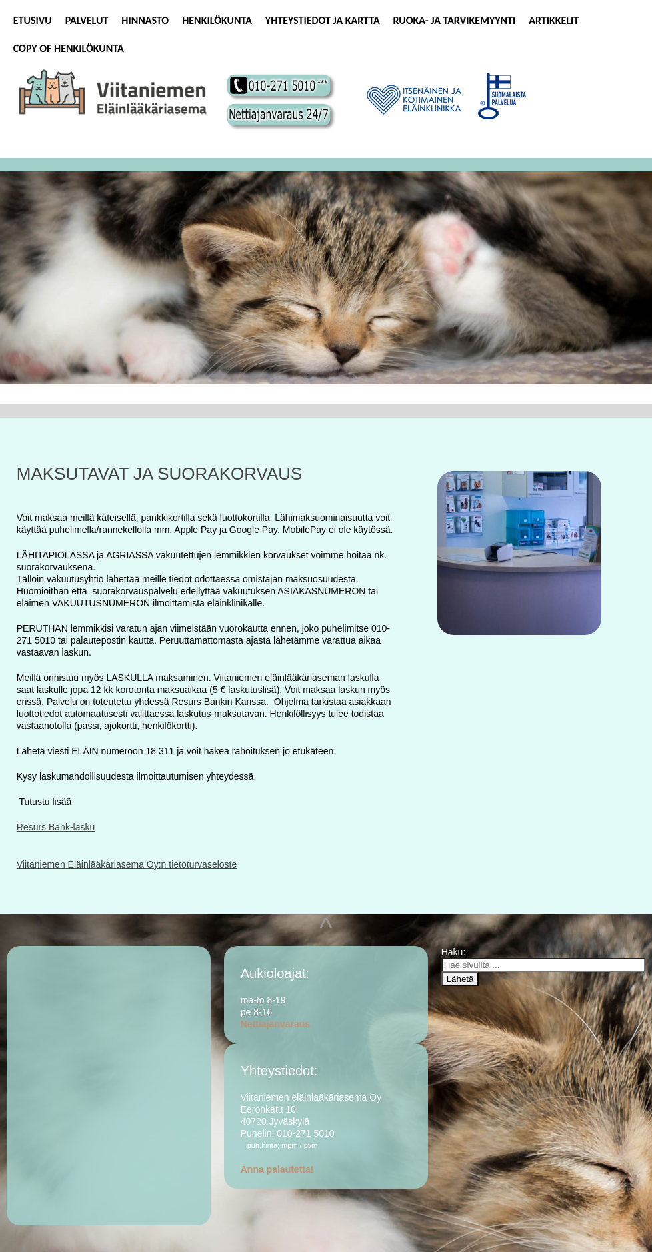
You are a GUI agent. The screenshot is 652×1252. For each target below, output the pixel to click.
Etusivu (32, 20)
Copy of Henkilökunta (68, 48)
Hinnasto (145, 20)
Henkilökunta (217, 20)
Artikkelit (554, 20)
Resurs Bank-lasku (56, 827)
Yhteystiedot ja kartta (322, 20)
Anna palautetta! (277, 1169)
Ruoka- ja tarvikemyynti (454, 20)
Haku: (454, 952)
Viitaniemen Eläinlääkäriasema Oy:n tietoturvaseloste (127, 864)
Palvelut (87, 20)
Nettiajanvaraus (275, 1024)
